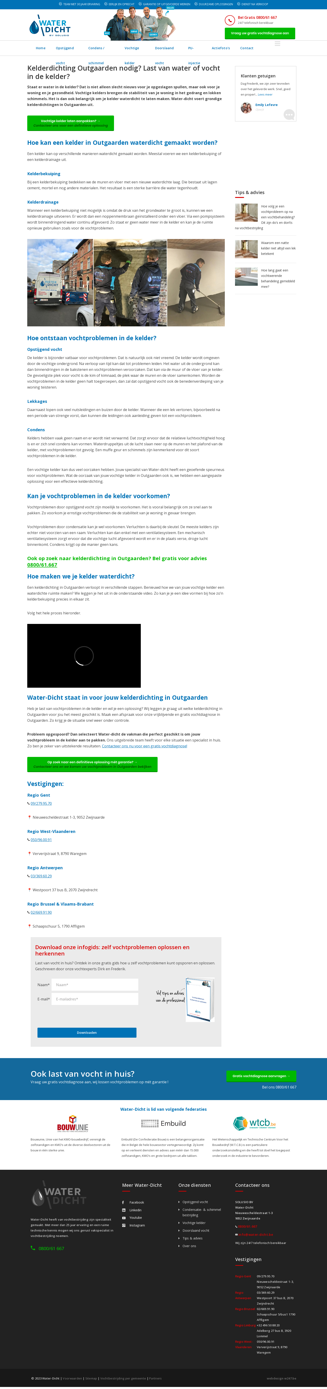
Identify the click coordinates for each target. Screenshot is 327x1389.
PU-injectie (223, 48)
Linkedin (131, 1212)
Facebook (133, 1204)
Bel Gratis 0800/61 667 (256, 17)
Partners (155, 1380)
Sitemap (91, 1380)
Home (41, 48)
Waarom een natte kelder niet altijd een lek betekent (278, 248)
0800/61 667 (51, 1250)
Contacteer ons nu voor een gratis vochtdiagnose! (144, 746)
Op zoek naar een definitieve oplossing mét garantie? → (93, 765)
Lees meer (265, 95)
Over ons (189, 1248)
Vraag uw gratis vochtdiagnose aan (259, 33)
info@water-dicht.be (255, 1236)
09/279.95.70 (41, 805)
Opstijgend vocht (70, 48)
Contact (277, 48)
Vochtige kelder (151, 48)
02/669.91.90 (41, 913)
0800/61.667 (42, 565)
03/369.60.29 (41, 877)
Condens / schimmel (111, 48)
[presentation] (72, 1018)
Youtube (132, 1219)
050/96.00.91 (41, 841)
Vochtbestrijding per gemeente (123, 1380)
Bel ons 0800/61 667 (279, 1089)
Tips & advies (193, 1240)
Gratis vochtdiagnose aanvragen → (261, 1078)
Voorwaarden (72, 1380)
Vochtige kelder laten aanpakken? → (71, 123)
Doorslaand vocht (189, 48)
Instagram (133, 1227)
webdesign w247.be (281, 1380)
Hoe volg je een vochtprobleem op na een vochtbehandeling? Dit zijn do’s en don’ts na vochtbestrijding (265, 217)
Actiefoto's (251, 48)
